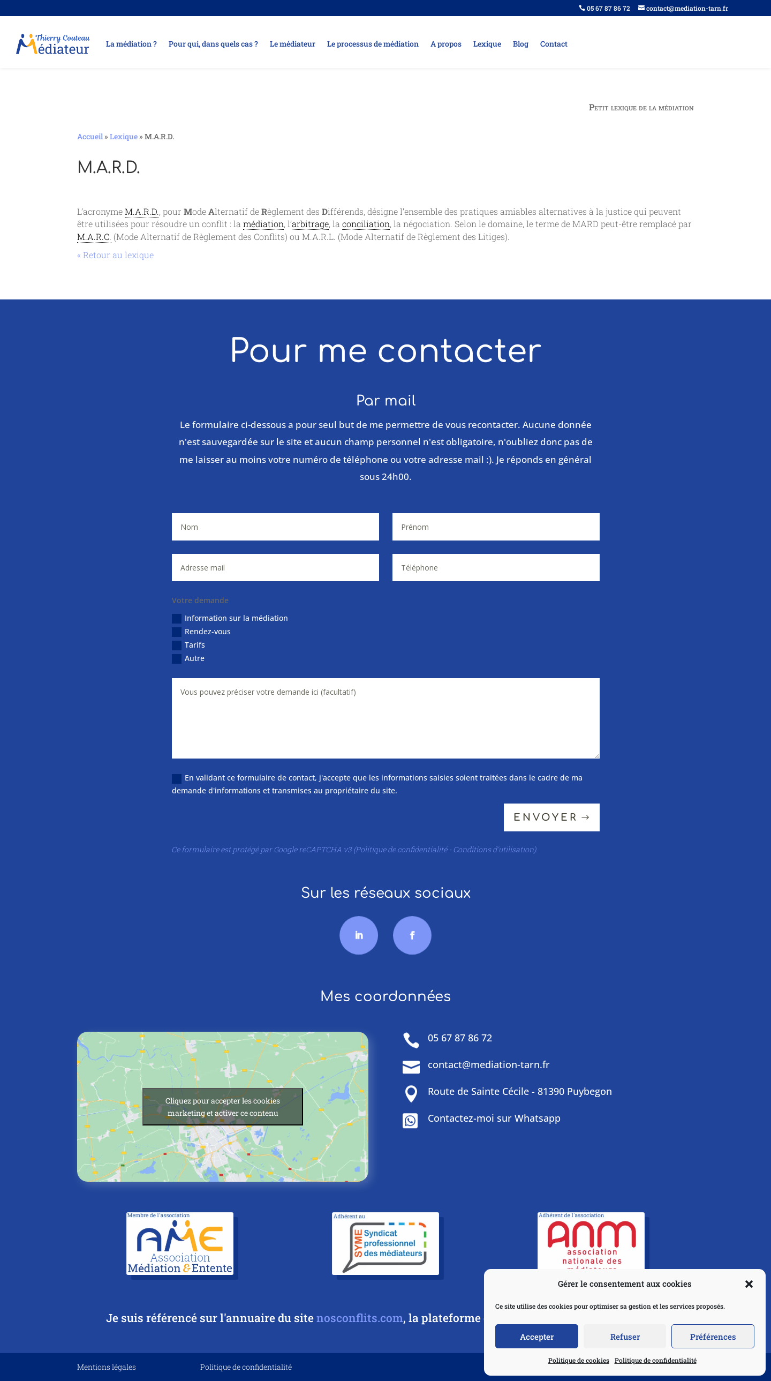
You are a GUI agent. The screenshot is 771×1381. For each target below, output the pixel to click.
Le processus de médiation (373, 44)
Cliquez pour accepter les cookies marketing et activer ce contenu (222, 1106)
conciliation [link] (366, 223)
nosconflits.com (359, 1317)
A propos (446, 44)
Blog (520, 44)
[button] (749, 1284)
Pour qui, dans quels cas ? (213, 44)
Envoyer (547, 821)
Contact (554, 44)
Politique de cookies (578, 1360)
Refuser (625, 1336)
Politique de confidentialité (656, 1360)
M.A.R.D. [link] (142, 211)
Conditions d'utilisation (493, 849)
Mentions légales (106, 1367)
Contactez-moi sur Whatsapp (494, 1118)
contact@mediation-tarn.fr (683, 8)
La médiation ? (131, 44)
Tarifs (198, 646)
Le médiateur (292, 44)
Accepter (537, 1336)
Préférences (713, 1336)
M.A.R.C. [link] (94, 236)
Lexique (487, 44)
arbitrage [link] (310, 223)
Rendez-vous (210, 632)
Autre (198, 659)
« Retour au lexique (115, 254)
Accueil (90, 136)
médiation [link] (263, 223)
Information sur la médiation (237, 620)
